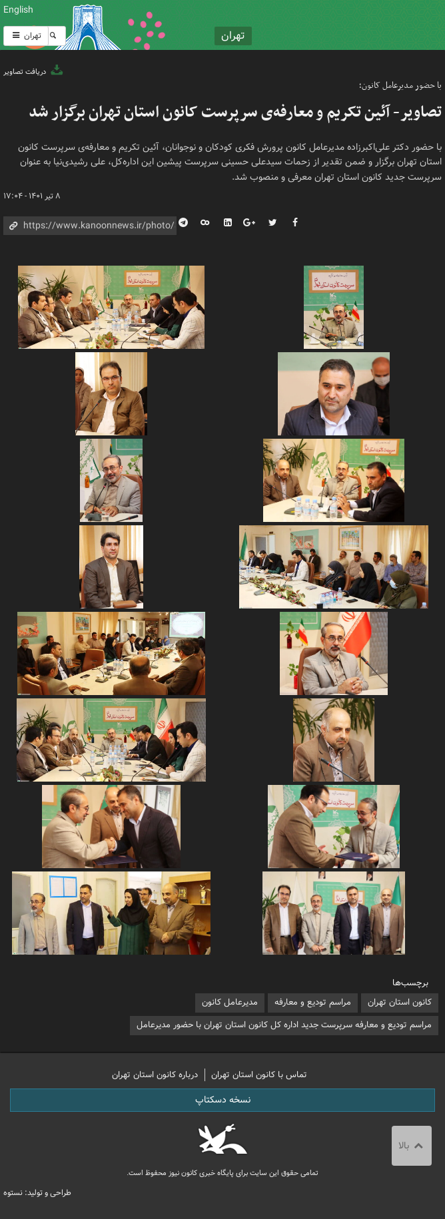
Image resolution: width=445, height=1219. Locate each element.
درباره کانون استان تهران (155, 1075)
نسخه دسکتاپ (222, 1100)
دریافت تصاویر (34, 72)
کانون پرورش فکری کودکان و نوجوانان (297, 25)
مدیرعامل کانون (230, 1002)
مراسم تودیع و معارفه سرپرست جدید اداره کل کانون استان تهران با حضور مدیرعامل (284, 1025)
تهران (26, 35)
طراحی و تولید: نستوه (37, 1192)
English (18, 10)
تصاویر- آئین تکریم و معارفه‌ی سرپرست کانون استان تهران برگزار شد (235, 112)
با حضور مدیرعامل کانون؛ (400, 85)
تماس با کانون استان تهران (259, 1075)
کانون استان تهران (400, 1002)
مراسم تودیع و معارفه (312, 1002)
